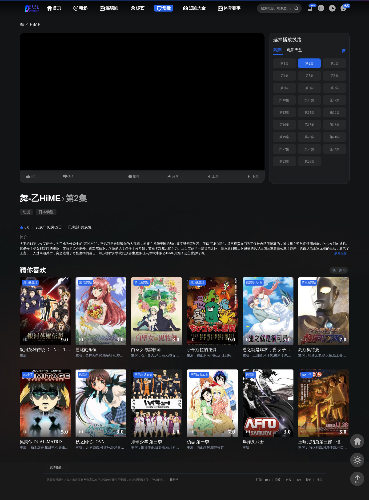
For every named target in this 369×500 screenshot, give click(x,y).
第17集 (309, 125)
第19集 (284, 137)
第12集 (335, 100)
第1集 (284, 63)
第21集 (335, 137)
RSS (267, 479)
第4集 (284, 76)
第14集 (309, 112)
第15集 (335, 112)
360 (299, 479)
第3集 (334, 63)
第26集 (309, 161)
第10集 (284, 100)
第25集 (284, 161)
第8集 (309, 88)
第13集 (284, 112)
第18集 (335, 125)
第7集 (284, 88)
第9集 (334, 88)
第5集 (309, 76)
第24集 (335, 149)
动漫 (26, 212)
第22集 (284, 149)
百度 (278, 479)
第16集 (284, 125)
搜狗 (309, 479)
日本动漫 (46, 212)
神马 (319, 479)
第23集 (309, 149)
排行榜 (174, 479)
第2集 (309, 63)
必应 (289, 479)
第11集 (309, 100)
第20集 (309, 137)
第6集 (334, 76)
